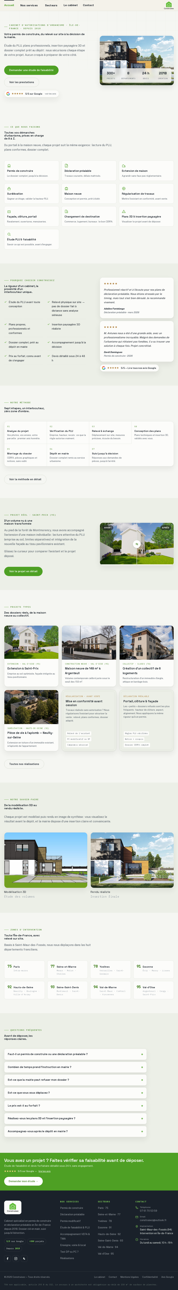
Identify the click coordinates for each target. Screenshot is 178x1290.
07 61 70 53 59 (148, 1209)
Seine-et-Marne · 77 (109, 1214)
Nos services (29, 5)
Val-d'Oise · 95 (106, 1253)
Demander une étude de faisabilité (31, 70)
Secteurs (51, 5)
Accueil (9, 5)
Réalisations (67, 1258)
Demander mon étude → (23, 1181)
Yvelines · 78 (105, 1221)
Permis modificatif (70, 1221)
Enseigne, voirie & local (73, 1245)
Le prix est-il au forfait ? (24, 1105)
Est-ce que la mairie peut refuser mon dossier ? (38, 1080)
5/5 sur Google (31, 93)
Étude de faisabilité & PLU (75, 1227)
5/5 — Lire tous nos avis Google (129, 368)
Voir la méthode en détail (25, 479)
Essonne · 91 (105, 1227)
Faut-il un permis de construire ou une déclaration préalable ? (47, 1054)
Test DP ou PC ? (69, 1251)
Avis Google (167, 1277)
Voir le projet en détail (23, 571)
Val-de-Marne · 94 (108, 1247)
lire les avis (45, 1171)
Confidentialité (150, 1277)
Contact (88, 5)
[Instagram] (16, 1258)
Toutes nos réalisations (24, 763)
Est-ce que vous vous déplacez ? (29, 1092)
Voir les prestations (21, 82)
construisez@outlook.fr (153, 1218)
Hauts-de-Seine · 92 (109, 1234)
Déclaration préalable (72, 1214)
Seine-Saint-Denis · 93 (110, 1240)
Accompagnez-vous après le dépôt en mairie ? (38, 1131)
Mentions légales (129, 1277)
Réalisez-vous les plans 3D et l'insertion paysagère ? (41, 1118)
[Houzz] (24, 1258)
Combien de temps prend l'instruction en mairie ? (39, 1067)
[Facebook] (7, 1258)
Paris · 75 (103, 1208)
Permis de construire (71, 1208)
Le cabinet (71, 5)
